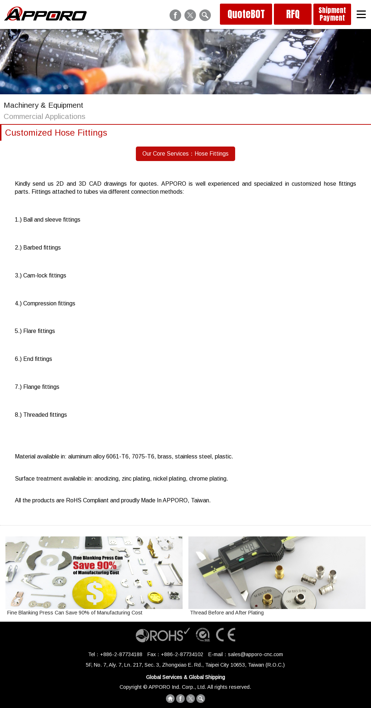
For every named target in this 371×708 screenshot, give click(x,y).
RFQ (293, 14)
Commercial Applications (45, 116)
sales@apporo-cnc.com (255, 654)
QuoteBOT (246, 14)
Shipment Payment (332, 14)
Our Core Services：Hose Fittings (185, 154)
